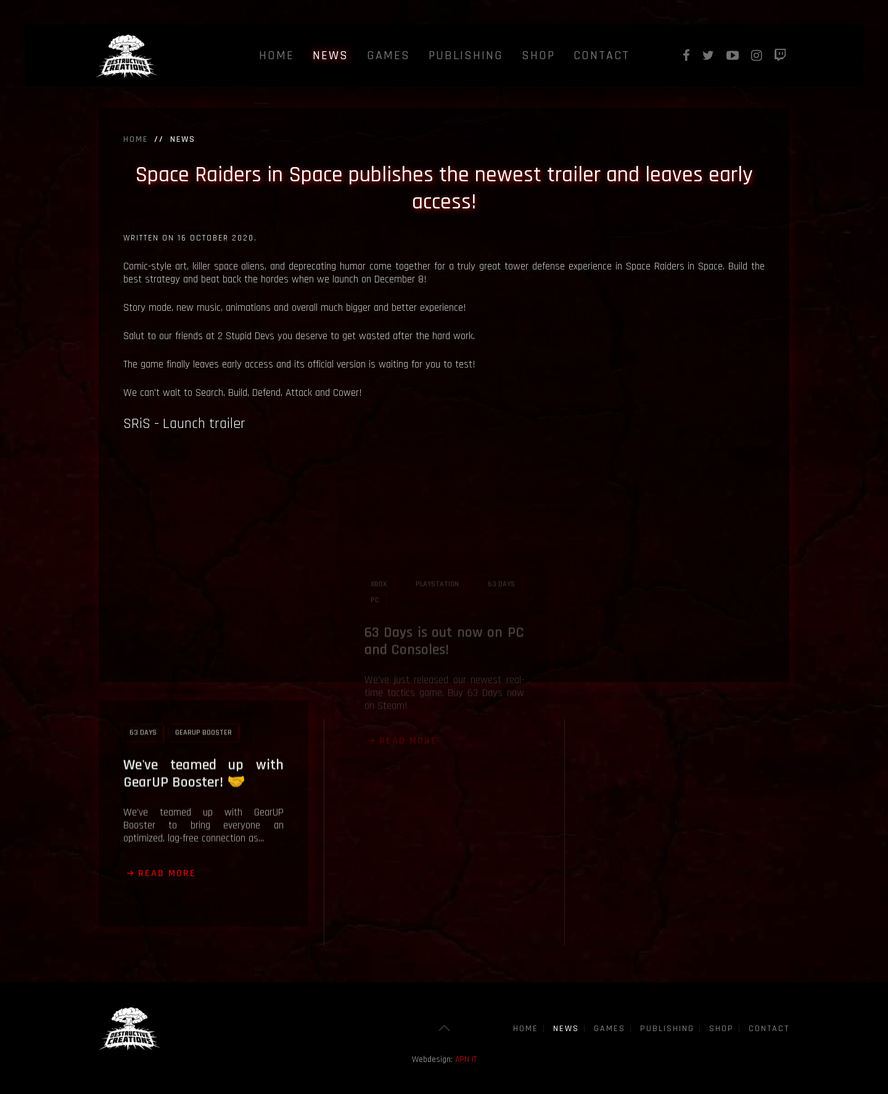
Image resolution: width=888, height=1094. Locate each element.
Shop (538, 55)
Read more (167, 812)
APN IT (466, 1059)
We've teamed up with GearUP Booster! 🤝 (203, 713)
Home (276, 55)
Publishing (466, 55)
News (330, 55)
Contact (602, 55)
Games (388, 55)
